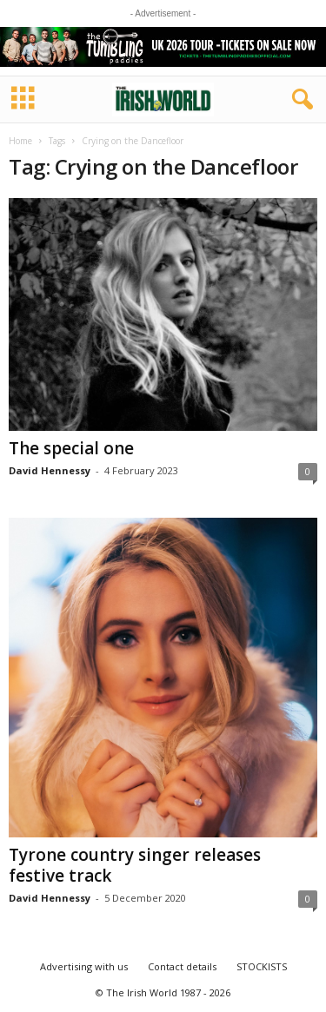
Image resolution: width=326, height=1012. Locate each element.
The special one (71, 448)
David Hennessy (49, 470)
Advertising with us (84, 966)
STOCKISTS (261, 966)
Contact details (182, 966)
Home (20, 141)
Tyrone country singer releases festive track (135, 865)
